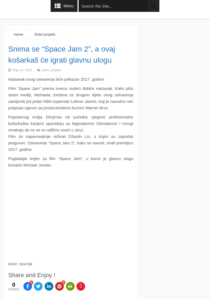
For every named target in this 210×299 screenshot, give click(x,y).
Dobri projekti (44, 34)
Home (18, 34)
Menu (69, 6)
